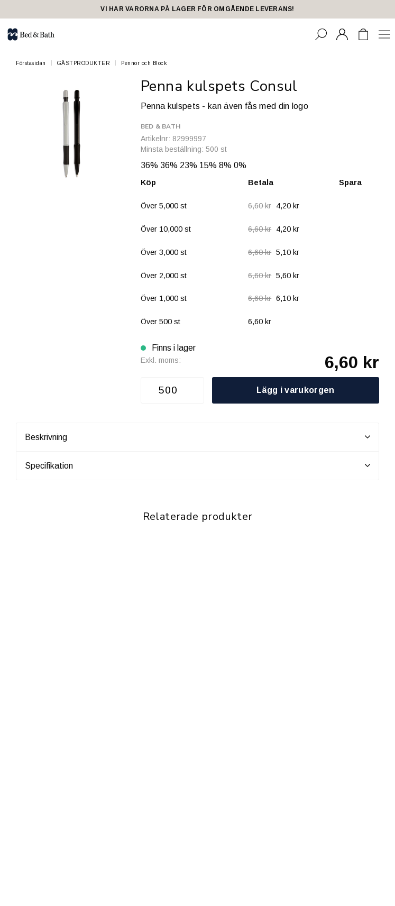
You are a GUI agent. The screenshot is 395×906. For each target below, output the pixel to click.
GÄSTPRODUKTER (84, 63)
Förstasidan (31, 63)
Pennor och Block (144, 63)
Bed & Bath (160, 126)
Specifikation (197, 465)
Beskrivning (197, 437)
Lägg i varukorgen (295, 390)
